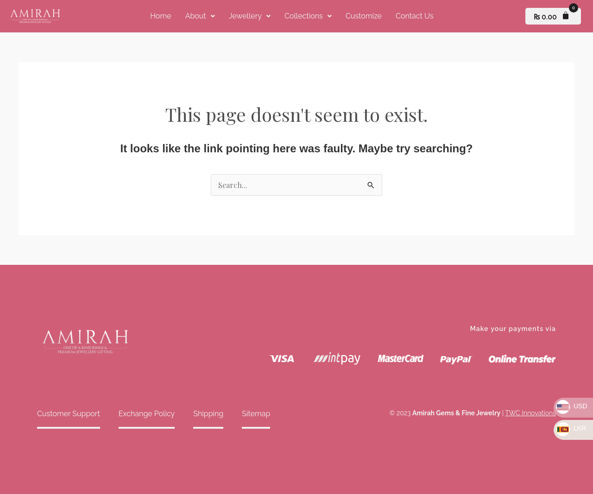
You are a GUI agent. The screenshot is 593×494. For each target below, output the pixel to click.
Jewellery (250, 16)
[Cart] (553, 16)
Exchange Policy (147, 413)
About (200, 16)
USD (571, 406)
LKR (571, 428)
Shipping (208, 413)
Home (160, 16)
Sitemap (256, 413)
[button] (200, 16)
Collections (308, 16)
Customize (364, 16)
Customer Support (68, 413)
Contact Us (415, 16)
